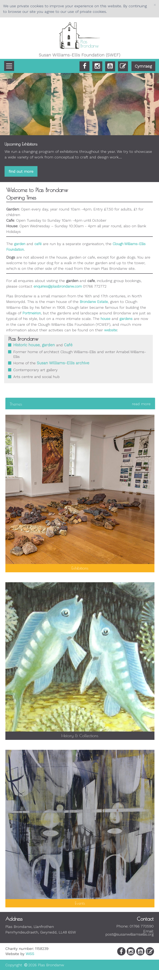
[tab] (80, 404)
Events (80, 903)
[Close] (154, 5)
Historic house (26, 345)
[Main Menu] (9, 66)
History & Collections (79, 735)
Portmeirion (31, 313)
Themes (80, 404)
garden (19, 244)
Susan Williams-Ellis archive (63, 363)
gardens (125, 319)
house (105, 319)
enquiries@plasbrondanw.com (58, 286)
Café (68, 345)
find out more (21, 171)
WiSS (30, 954)
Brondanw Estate (94, 302)
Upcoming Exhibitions (21, 144)
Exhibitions (80, 568)
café (38, 244)
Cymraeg (143, 66)
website (110, 330)
